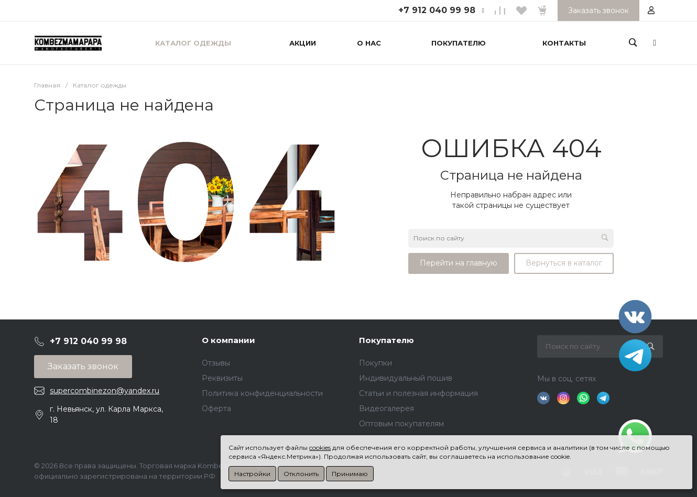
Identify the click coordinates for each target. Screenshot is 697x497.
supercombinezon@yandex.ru (104, 390)
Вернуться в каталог (564, 263)
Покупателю (386, 340)
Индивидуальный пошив (405, 378)
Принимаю (350, 474)
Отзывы (216, 363)
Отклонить (301, 474)
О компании (228, 340)
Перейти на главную (458, 263)
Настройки (252, 474)
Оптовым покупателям (401, 423)
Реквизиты (222, 378)
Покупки (375, 363)
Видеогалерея (386, 408)
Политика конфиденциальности (262, 393)
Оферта (216, 408)
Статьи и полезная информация (418, 393)
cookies (320, 447)
